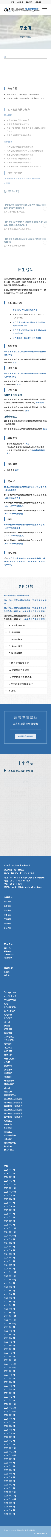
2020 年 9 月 (9, 1415)
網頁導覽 (38, 2)
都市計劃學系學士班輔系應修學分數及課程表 (24, 524)
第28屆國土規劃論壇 (13, 1109)
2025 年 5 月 (9, 1210)
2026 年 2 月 (9, 1177)
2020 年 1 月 (9, 1444)
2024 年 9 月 (9, 1239)
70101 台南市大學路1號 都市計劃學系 (27, 877)
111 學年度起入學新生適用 (32, 619)
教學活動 (8, 1054)
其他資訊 (8, 1018)
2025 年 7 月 (9, 1202)
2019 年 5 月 (9, 1473)
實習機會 (8, 1032)
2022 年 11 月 (10, 1319)
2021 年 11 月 (10, 1363)
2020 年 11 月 (10, 1407)
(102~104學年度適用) (14, 505)
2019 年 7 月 (9, 1466)
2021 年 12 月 (10, 1360)
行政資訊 (8, 1139)
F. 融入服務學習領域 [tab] (17, 662)
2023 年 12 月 (10, 1272)
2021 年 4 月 (9, 1389)
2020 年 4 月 (9, 1433)
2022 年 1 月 (9, 1356)
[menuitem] (12, 2)
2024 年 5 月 (9, 1253)
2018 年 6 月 (9, 1506)
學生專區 (7, 906)
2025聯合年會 (10, 996)
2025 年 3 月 (9, 1217)
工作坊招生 (9, 1036)
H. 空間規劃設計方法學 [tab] (18, 676)
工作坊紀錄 (9, 1040)
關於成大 (8, 948)
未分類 (7, 1062)
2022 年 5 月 (9, 1341)
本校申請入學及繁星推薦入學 (25, 309)
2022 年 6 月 (9, 1338)
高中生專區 (9, 1150)
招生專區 (7, 914)
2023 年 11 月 (10, 1275)
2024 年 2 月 (9, 1264)
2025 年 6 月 (9, 1206)
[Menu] (43, 9)
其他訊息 (8, 1014)
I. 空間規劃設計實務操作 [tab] (19, 683)
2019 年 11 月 (10, 1451)
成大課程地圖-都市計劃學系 (16, 595)
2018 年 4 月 (9, 1510)
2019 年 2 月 (9, 1484)
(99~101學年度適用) (13, 513)
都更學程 (8, 1146)
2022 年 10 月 (10, 1323)
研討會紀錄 (9, 1080)
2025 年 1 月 (9, 1224)
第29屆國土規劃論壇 (13, 1113)
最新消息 (7, 928)
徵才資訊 (8, 1043)
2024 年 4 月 (9, 1257)
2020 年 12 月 (10, 1404)
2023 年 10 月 (10, 1279)
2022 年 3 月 (9, 1349)
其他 (6, 1003)
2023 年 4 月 (9, 1301)
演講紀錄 (8, 1069)
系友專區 (8, 1128)
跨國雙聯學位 (10, 1142)
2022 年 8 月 (9, 1330)
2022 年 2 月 (9, 1352)
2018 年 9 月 (9, 1502)
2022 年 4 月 (9, 1345)
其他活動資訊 (10, 1010)
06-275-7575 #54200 (20, 880)
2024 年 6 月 (9, 1250)
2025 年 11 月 (10, 1188)
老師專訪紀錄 (10, 1135)
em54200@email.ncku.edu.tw (27, 887)
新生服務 (8, 951)
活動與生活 (9, 954)
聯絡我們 (29, 2)
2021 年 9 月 (9, 1371)
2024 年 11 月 (10, 1232)
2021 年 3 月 (9, 1393)
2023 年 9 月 (9, 1283)
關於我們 (7, 901)
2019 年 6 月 (9, 1470)
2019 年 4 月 (9, 1477)
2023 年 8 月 (9, 1286)
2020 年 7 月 (9, 1422)
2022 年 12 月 (10, 1316)
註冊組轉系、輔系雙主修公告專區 (27, 338)
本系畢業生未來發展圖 (20, 770)
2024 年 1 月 (9, 1268)
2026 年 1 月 (9, 1180)
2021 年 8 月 (9, 1374)
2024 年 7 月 (9, 1246)
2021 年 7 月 (9, 1378)
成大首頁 (20, 2)
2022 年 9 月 (9, 1327)
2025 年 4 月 (9, 1213)
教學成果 (8, 1051)
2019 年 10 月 (10, 1455)
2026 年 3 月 (9, 1173)
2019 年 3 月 (9, 1481)
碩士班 (7, 1087)
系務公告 (8, 1120)
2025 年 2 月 (9, 1221)
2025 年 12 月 (10, 1184)
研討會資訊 (9, 1084)
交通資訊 (8, 957)
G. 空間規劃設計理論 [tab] (17, 669)
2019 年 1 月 (9, 1488)
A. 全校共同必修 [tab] (15, 625)
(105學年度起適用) (12, 497)
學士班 (7, 1025)
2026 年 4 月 (9, 1169)
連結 (15, 362)
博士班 (7, 1021)
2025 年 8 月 (9, 1199)
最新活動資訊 (10, 1058)
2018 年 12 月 (10, 1491)
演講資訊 (8, 1073)
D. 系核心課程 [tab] (14, 646)
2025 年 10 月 (10, 1191)
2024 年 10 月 (10, 1235)
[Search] (37, 9)
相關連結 (7, 923)
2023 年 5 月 (9, 1297)
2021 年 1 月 (9, 1400)
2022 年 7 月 (9, 1334)
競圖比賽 (8, 1091)
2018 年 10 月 (10, 1499)
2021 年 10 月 (10, 1367)
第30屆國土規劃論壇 (13, 1117)
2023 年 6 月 (9, 1294)
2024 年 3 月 (9, 1261)
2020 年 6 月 (9, 1426)
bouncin (44, 1533)
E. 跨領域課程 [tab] (13, 653)
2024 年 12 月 (10, 1228)
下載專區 (7, 919)
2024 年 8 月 (9, 1243)
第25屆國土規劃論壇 (13, 1098)
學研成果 (7, 910)
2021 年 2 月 (9, 1396)
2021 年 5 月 (9, 1385)
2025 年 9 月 (9, 1195)
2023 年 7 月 (9, 1290)
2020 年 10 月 (10, 1411)
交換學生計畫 (10, 999)
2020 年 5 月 (9, 1429)
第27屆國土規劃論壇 (13, 1106)
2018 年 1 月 (9, 1513)
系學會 (7, 972)
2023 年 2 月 (9, 1308)
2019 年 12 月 (10, 1448)
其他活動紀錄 (10, 1007)
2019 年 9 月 (9, 1459)
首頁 (12, 2)
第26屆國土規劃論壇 (13, 1102)
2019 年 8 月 (9, 1462)
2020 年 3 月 (9, 1437)
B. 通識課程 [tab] (12, 632)
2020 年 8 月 (9, 1418)
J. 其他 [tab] (10, 690)
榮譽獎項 (8, 1065)
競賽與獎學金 (10, 1095)
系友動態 (8, 1124)
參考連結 (40, 402)
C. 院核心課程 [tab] (14, 639)
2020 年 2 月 (9, 1440)
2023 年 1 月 (9, 1312)
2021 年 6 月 (9, 1382)
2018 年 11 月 (10, 1495)
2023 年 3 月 (9, 1305)
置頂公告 (8, 1131)
